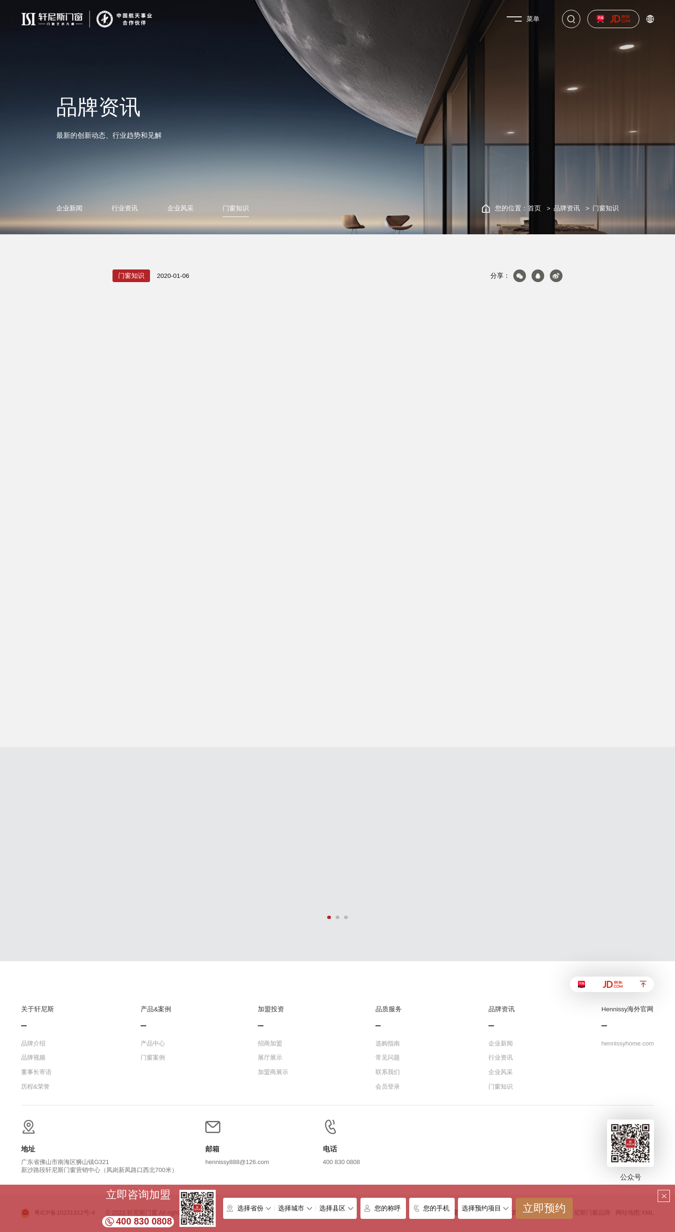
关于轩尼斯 (37, 1009)
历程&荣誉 (35, 1086)
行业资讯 (125, 208)
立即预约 (544, 1208)
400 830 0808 (144, 1221)
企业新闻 (69, 208)
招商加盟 (270, 1043)
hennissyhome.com (627, 1043)
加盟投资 (271, 1009)
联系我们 (387, 1071)
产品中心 (153, 1043)
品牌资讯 (567, 208)
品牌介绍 (33, 1043)
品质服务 (388, 1009)
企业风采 (180, 208)
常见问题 (387, 1057)
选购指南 (387, 1043)
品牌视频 (33, 1057)
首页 (534, 208)
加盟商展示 (273, 1071)
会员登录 (387, 1086)
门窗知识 (236, 208)
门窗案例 (153, 1057)
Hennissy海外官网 (627, 1009)
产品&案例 (156, 1009)
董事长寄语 (36, 1071)
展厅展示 (270, 1057)
